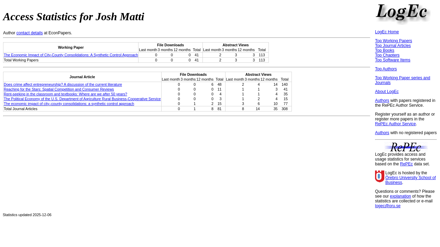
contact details (29, 33)
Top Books (384, 50)
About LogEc (387, 91)
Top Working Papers (393, 40)
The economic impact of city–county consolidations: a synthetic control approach (69, 104)
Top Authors (386, 69)
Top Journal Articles (393, 45)
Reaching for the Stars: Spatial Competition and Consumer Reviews (59, 89)
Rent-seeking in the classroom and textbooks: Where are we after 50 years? (65, 94)
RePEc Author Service (395, 123)
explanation (400, 196)
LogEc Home (387, 32)
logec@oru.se (387, 205)
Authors (382, 100)
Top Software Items (392, 60)
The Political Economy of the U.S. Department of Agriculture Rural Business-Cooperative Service (82, 99)
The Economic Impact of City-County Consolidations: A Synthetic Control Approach (71, 55)
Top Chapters (387, 55)
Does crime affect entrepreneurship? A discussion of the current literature (63, 84)
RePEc (406, 164)
